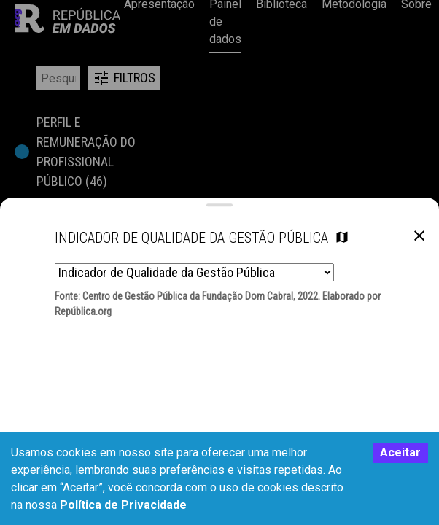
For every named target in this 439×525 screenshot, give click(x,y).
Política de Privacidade (123, 505)
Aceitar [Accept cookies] (400, 452)
